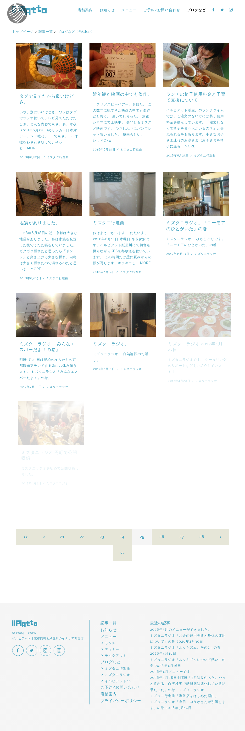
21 (62, 537)
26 (161, 537)
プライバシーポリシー (120, 700)
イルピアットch (118, 681)
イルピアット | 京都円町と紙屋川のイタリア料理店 (29, 10)
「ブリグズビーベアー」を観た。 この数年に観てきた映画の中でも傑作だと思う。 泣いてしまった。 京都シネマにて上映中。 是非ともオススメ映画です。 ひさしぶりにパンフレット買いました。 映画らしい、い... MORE (122, 122)
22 (82, 537)
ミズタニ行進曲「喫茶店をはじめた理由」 (184, 696)
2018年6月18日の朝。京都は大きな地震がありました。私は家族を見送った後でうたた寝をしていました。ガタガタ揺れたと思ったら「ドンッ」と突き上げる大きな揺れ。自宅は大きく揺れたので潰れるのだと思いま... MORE (48, 251)
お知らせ (107, 10)
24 (121, 537)
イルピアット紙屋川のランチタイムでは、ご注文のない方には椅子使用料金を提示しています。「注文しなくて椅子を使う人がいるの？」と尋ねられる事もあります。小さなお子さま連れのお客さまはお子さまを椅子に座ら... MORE (195, 128)
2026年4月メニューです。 (172, 672)
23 (102, 537)
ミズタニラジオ (206, 254)
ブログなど (196, 10)
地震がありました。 (39, 222)
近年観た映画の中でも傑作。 (122, 94)
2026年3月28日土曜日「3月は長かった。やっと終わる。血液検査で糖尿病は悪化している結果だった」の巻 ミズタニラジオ (188, 684)
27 (181, 537)
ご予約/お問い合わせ (161, 10)
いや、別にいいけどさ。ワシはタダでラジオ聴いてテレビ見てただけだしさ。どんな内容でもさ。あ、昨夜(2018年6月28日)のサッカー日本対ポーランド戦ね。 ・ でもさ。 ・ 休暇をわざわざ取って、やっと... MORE (48, 130)
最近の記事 (160, 623)
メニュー (129, 10)
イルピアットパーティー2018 (27, 20)
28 (201, 537)
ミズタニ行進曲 (57, 157)
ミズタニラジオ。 (113, 343)
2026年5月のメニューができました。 (181, 629)
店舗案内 (85, 10)
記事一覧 (108, 623)
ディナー (112, 649)
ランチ (110, 643)
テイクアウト (115, 656)
